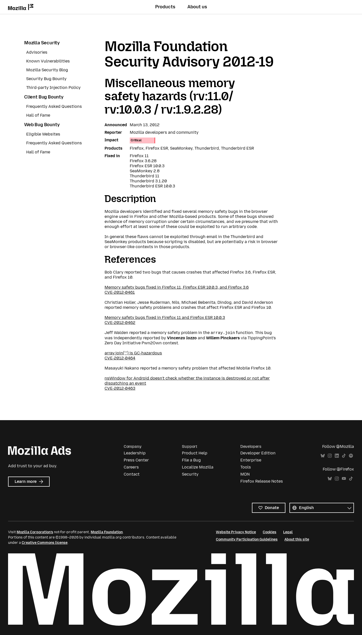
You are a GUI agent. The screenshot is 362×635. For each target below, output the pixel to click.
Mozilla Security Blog (47, 70)
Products (165, 7)
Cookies (269, 532)
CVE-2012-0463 (120, 388)
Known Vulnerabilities (48, 61)
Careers (131, 467)
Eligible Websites (43, 134)
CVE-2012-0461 (120, 292)
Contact (132, 474)
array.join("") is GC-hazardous (133, 353)
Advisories (36, 52)
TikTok (344, 456)
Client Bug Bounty (43, 97)
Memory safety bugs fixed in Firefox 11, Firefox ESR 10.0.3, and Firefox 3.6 (177, 287)
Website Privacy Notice (236, 532)
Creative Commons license (45, 543)
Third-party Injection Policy (53, 87)
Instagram (330, 456)
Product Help (194, 453)
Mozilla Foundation (107, 532)
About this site (296, 539)
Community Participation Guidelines (247, 539)
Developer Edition (258, 453)
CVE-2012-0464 (120, 358)
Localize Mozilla (197, 467)
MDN (245, 474)
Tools (245, 467)
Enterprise (250, 460)
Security (190, 474)
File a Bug (191, 460)
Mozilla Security (42, 43)
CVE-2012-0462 (120, 322)
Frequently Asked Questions (54, 106)
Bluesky (323, 456)
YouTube (344, 479)
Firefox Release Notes (261, 481)
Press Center (136, 460)
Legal (288, 532)
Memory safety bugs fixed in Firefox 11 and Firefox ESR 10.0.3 (165, 317)
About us (197, 7)
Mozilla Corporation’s (35, 532)
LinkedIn (337, 456)
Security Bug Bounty (46, 78)
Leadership (135, 453)
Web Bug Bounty (41, 124)
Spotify (351, 456)
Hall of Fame (38, 115)
